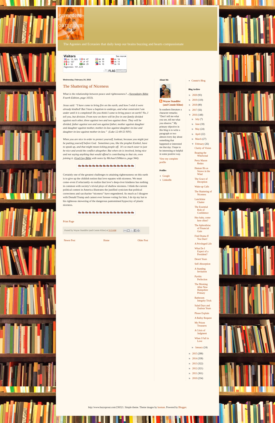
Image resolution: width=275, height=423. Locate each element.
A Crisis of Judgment (200, 332)
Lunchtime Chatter (199, 201)
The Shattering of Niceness (86, 86)
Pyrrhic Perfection (200, 278)
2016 (195, 115)
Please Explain (201, 313)
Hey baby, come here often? (202, 219)
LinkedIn (167, 180)
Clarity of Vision (202, 148)
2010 (195, 378)
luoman (161, 407)
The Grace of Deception (200, 180)
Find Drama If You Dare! (201, 237)
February (200, 144)
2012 (195, 368)
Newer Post (69, 240)
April (198, 134)
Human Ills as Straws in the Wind (202, 171)
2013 (195, 363)
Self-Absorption (202, 264)
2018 (195, 105)
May (197, 129)
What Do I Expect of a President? (201, 251)
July (197, 119)
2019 (195, 100)
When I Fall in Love (201, 340)
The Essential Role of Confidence (201, 210)
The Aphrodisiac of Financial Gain (202, 228)
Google (166, 176)
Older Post (143, 240)
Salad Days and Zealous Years (202, 307)
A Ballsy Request (203, 318)
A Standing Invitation (200, 270)
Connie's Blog (198, 80)
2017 (195, 110)
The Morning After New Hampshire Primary (201, 288)
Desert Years (200, 259)
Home (106, 240)
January (199, 347)
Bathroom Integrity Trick (202, 299)
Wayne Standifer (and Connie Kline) (173, 103)
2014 (195, 358)
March (198, 139)
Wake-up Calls (201, 186)
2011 (195, 373)
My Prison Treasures (200, 324)
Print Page (68, 221)
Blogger (182, 407)
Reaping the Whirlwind (201, 154)
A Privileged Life (203, 243)
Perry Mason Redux (200, 162)
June (197, 124)
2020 (195, 95)
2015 (195, 353)
